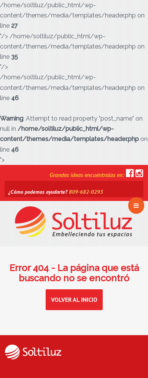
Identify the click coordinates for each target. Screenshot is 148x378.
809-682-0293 (86, 191)
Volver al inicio (74, 299)
